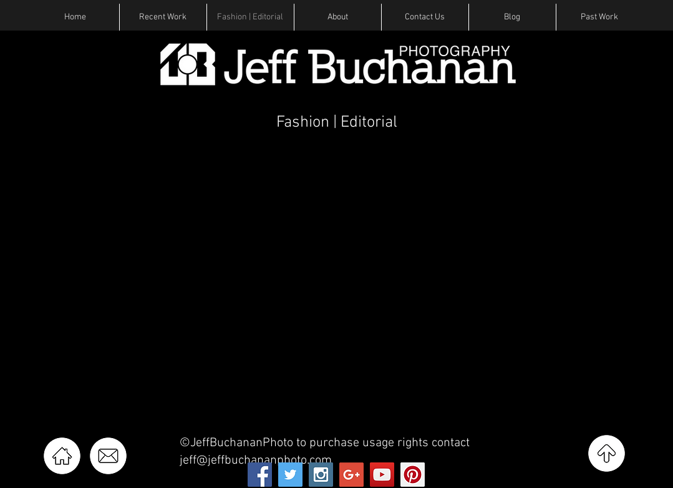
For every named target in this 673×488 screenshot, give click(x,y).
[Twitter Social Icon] (290, 474)
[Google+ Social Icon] (351, 474)
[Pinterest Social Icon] (412, 474)
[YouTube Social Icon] (382, 474)
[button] (163, 17)
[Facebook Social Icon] (260, 474)
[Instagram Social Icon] (321, 474)
